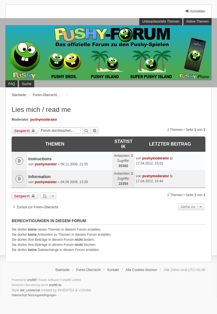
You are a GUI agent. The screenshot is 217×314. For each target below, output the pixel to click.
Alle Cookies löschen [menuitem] (141, 270)
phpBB (31, 279)
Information (39, 176)
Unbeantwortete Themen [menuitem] (160, 21)
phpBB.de (55, 285)
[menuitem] (19, 295)
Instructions (39, 159)
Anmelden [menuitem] (195, 11)
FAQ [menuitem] (11, 84)
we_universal (30, 290)
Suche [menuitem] (26, 84)
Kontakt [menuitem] (113, 270)
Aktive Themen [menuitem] (197, 21)
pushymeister (46, 164)
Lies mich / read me (41, 109)
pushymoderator (43, 120)
